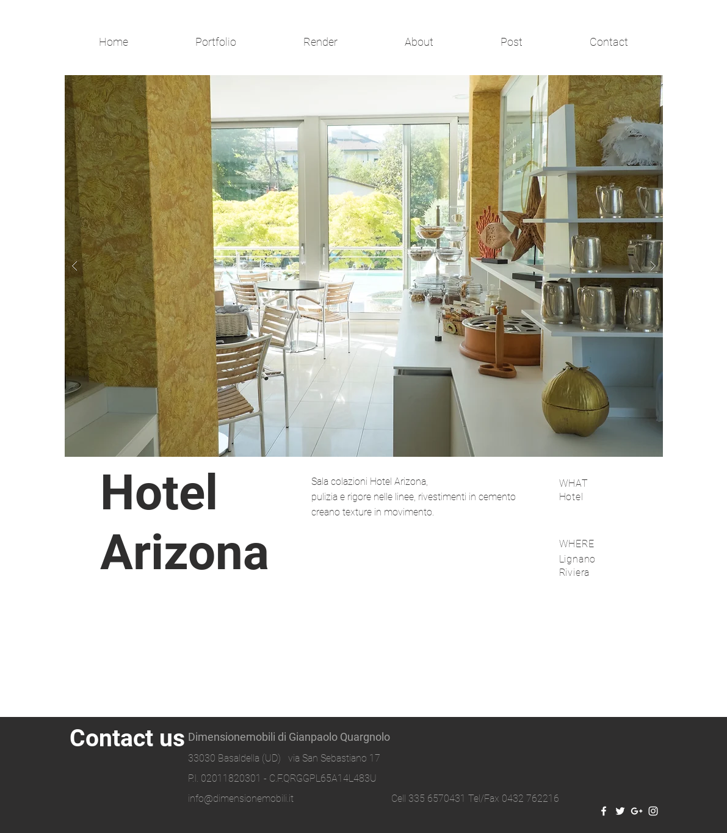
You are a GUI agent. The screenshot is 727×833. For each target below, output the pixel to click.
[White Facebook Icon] (604, 811)
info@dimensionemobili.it (241, 798)
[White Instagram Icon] (653, 811)
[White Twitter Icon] (620, 811)
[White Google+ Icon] (637, 811)
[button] (364, 266)
